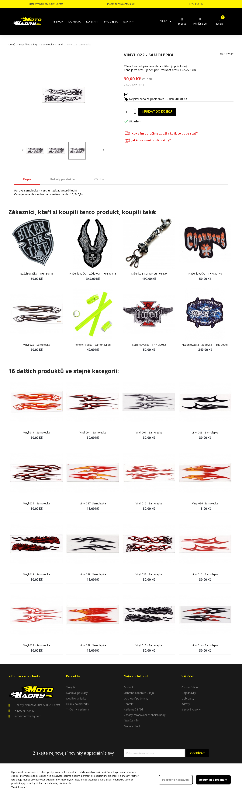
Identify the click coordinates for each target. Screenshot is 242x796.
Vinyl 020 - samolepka (36, 344)
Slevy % (70, 687)
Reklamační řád (133, 709)
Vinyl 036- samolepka (205, 503)
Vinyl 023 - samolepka (149, 574)
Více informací (18, 787)
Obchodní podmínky (136, 698)
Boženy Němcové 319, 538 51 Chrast (37, 705)
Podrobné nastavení (175, 779)
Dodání (128, 687)
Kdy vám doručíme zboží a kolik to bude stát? (161, 133)
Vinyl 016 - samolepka (149, 503)
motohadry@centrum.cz (121, 3)
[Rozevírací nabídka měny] (165, 21)
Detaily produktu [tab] (62, 179)
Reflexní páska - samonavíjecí (92, 344)
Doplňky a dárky (76, 698)
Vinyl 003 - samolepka (36, 645)
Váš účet (188, 676)
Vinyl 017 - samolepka (149, 645)
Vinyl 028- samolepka (93, 574)
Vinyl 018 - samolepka (36, 574)
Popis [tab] (27, 179)
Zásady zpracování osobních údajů (145, 715)
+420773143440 (24, 710)
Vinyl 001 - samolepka (149, 432)
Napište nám (132, 720)
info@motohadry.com (28, 716)
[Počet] (128, 112)
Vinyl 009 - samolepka (205, 432)
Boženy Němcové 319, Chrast (46, 3)
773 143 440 (196, 3)
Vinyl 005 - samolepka (36, 503)
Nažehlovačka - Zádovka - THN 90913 (92, 273)
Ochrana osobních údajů (139, 693)
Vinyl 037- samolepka (93, 503)
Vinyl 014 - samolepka (205, 645)
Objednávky (189, 693)
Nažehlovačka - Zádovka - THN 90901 (205, 344)
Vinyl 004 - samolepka (92, 432)
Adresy (186, 704)
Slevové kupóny (191, 709)
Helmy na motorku (77, 704)
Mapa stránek (132, 726)
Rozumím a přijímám (213, 779)
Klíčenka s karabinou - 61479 (149, 273)
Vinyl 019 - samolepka (36, 432)
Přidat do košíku (157, 111)
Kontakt (128, 704)
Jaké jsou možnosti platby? (148, 140)
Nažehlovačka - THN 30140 (205, 273)
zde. (69, 783)
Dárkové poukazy (77, 693)
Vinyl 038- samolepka (93, 645)
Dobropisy (188, 698)
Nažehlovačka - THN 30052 (149, 344)
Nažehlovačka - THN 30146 (37, 273)
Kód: (222, 54)
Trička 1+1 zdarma (77, 709)
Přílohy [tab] (99, 179)
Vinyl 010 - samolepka (205, 574)
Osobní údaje (190, 687)
